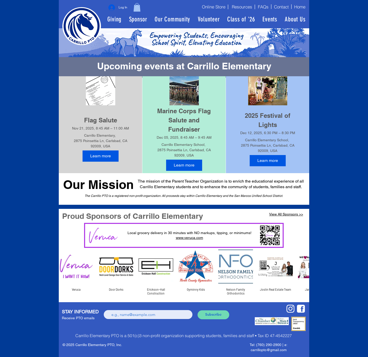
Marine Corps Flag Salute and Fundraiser (185, 120)
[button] (137, 7)
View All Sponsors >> (286, 214)
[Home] (300, 7)
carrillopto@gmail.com (269, 350)
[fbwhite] (301, 309)
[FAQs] (263, 7)
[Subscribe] (213, 314)
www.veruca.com (189, 238)
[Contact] (281, 7)
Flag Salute (100, 120)
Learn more (100, 156)
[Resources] (241, 7)
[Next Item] (300, 275)
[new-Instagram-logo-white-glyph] (290, 309)
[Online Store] (211, 7)
